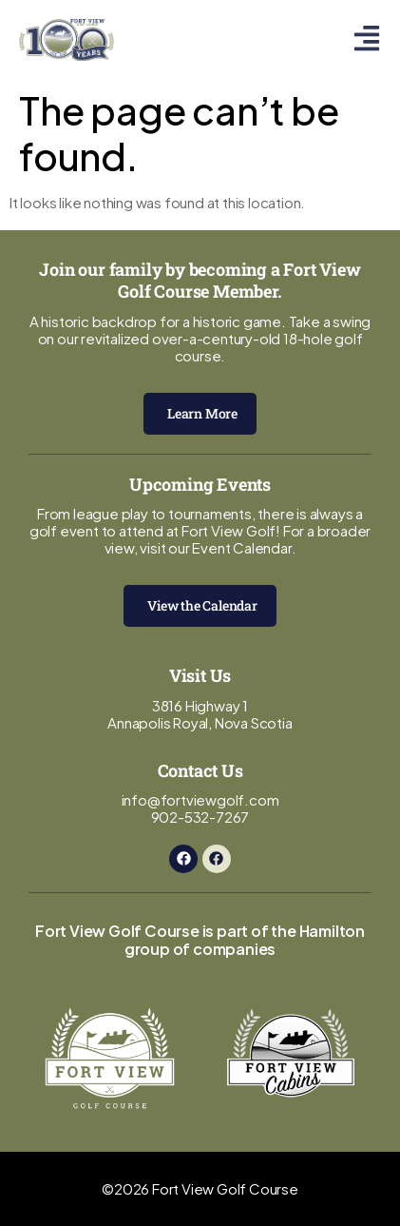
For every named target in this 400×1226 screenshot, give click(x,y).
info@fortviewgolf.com (200, 799)
